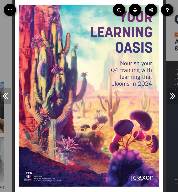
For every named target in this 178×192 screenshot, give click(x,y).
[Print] (135, 10)
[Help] (167, 10)
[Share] (151, 10)
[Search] (119, 10)
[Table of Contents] (10, 10)
